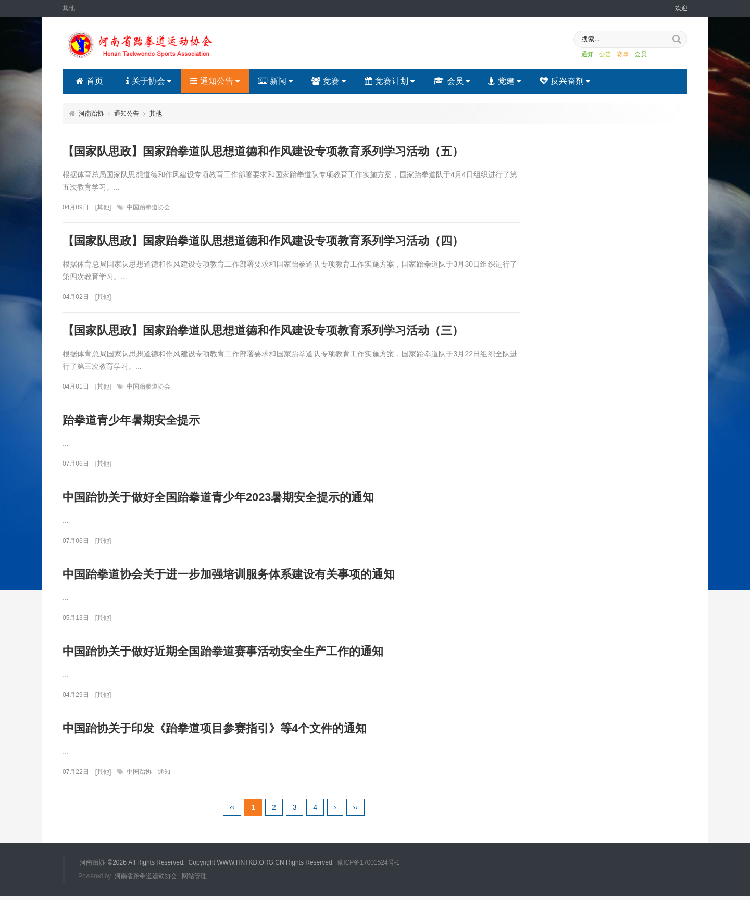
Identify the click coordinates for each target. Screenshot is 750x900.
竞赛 (329, 81)
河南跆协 (91, 113)
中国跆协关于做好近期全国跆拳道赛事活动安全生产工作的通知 (223, 654)
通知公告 (215, 81)
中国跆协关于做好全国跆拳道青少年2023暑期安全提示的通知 (218, 499)
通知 (580, 54)
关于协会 (148, 81)
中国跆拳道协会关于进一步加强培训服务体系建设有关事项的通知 (229, 576)
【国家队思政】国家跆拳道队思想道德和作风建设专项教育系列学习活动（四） (263, 241)
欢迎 (681, 8)
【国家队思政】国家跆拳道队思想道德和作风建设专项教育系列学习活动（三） (263, 331)
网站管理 (194, 880)
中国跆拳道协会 (148, 207)
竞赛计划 (390, 81)
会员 (634, 54)
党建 (505, 81)
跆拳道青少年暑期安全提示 (131, 421)
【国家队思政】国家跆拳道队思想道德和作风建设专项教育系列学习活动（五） (263, 151)
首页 (89, 81)
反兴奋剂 (566, 81)
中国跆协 (139, 776)
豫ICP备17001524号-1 (368, 866)
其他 (155, 113)
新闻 (275, 81)
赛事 (616, 54)
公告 (598, 54)
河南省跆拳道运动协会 (146, 880)
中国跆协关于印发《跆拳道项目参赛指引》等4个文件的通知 (215, 732)
